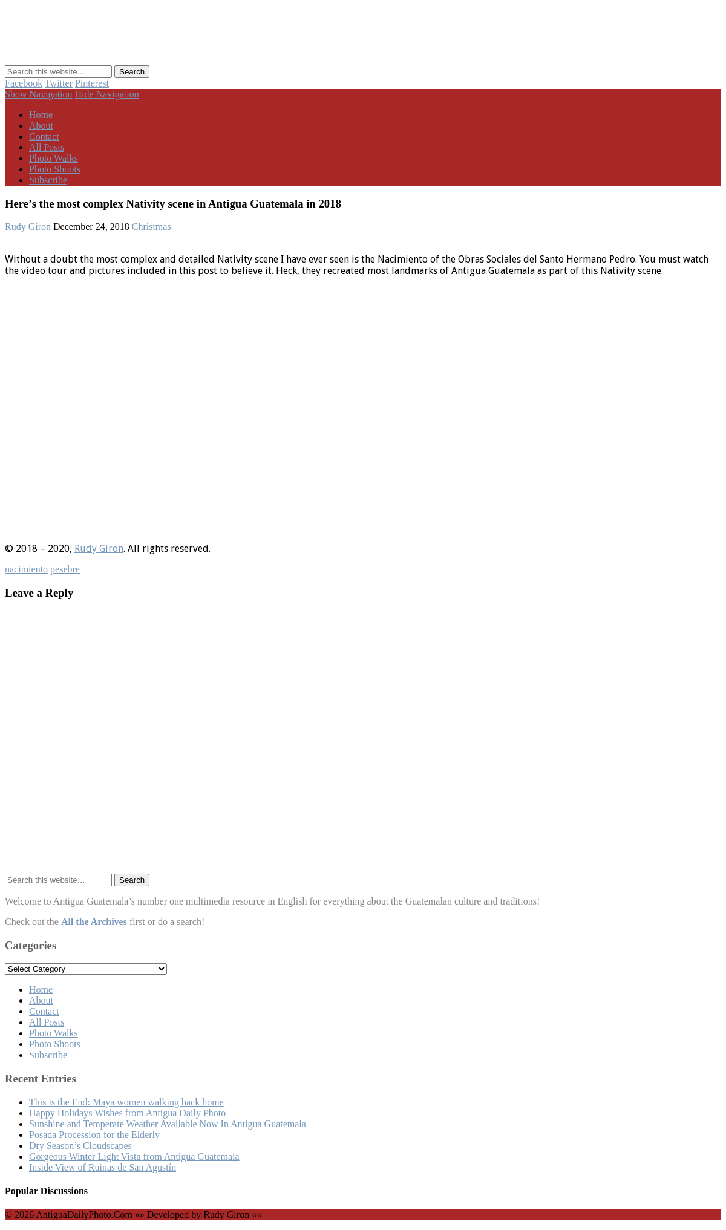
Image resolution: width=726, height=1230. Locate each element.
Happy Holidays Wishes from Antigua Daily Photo (127, 1113)
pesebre (65, 569)
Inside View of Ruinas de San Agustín (102, 1167)
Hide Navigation (107, 94)
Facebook (23, 83)
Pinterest (92, 83)
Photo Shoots (54, 169)
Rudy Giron (28, 226)
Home (41, 115)
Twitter (59, 83)
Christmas (151, 226)
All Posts (46, 147)
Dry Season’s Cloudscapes (80, 1145)
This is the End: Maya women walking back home (126, 1102)
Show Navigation (39, 94)
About (41, 125)
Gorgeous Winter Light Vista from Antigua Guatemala (134, 1156)
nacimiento (26, 569)
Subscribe (48, 180)
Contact (44, 136)
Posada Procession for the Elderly (94, 1135)
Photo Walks (53, 158)
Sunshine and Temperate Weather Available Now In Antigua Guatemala (167, 1124)
